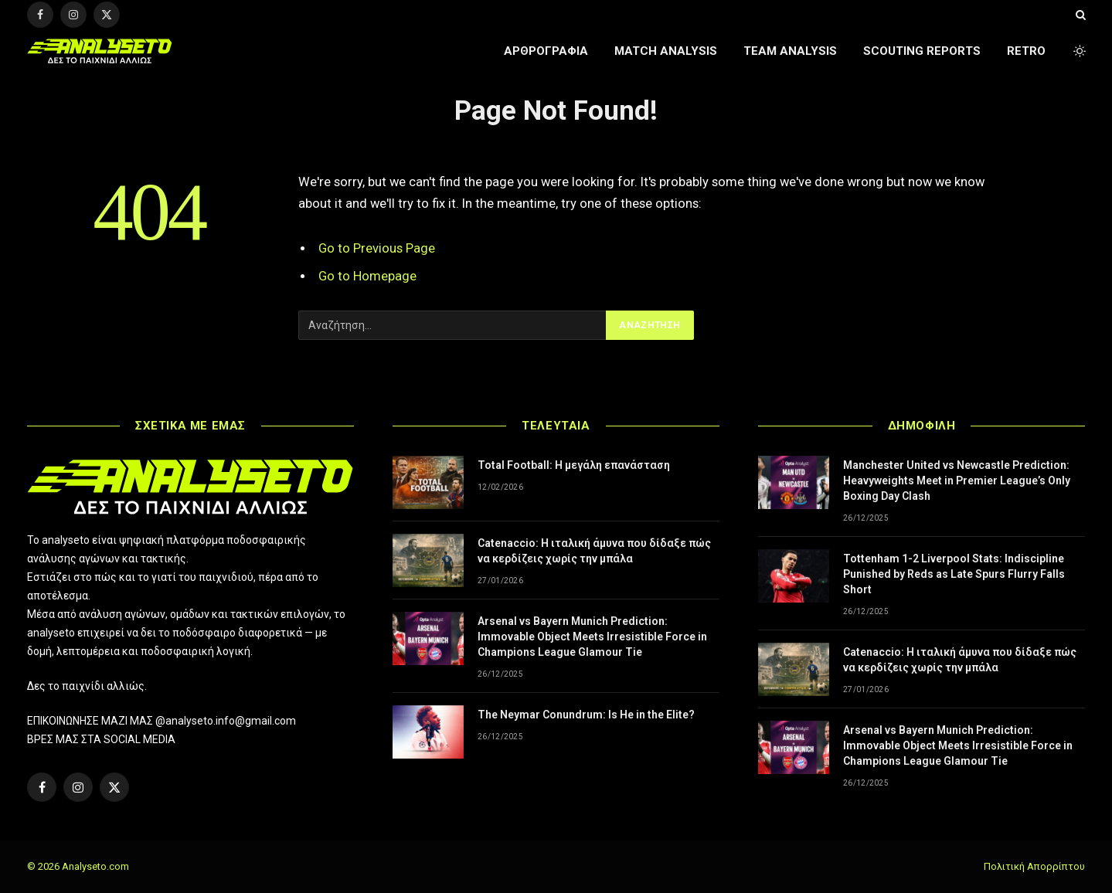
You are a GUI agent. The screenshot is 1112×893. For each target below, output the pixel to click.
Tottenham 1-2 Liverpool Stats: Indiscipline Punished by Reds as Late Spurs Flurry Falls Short (954, 574)
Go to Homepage (367, 276)
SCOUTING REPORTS (922, 51)
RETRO (1026, 51)
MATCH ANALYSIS (665, 51)
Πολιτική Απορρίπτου (1034, 866)
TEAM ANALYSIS (790, 51)
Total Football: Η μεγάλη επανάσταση (574, 465)
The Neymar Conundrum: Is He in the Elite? (586, 714)
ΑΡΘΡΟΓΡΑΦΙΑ (546, 51)
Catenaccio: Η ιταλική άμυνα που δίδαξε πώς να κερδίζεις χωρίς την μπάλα (594, 551)
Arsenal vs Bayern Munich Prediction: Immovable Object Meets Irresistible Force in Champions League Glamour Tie (592, 636)
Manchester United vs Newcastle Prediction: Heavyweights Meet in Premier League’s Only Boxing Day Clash (956, 480)
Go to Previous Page (376, 248)
